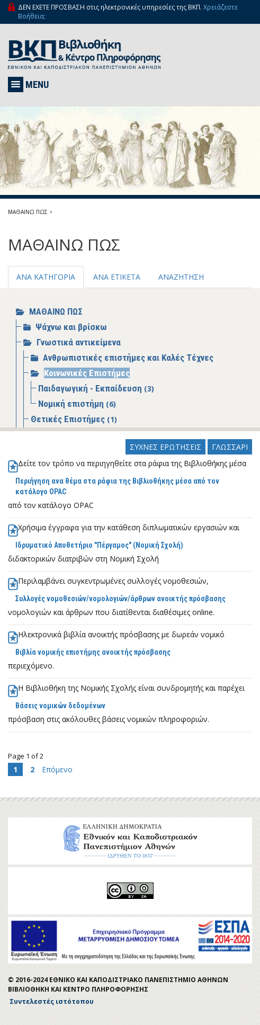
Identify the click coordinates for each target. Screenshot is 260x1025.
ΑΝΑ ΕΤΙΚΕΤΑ (116, 277)
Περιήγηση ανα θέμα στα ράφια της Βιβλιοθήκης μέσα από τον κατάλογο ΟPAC (117, 486)
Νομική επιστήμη (72, 403)
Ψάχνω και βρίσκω (71, 327)
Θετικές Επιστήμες (69, 419)
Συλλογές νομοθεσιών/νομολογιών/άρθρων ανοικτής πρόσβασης (120, 598)
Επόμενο (57, 769)
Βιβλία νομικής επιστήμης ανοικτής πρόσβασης (93, 652)
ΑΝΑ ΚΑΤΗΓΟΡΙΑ (45, 277)
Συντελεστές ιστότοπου (52, 1001)
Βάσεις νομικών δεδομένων (60, 705)
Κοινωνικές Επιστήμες (87, 373)
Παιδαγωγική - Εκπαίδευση (91, 388)
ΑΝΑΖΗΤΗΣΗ (181, 277)
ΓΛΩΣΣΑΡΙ (230, 447)
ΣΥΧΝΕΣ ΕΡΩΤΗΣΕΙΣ (165, 447)
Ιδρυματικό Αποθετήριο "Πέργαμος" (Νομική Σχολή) (99, 545)
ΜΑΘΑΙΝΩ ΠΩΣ (28, 212)
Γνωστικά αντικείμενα (79, 342)
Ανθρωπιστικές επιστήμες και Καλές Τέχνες (128, 357)
